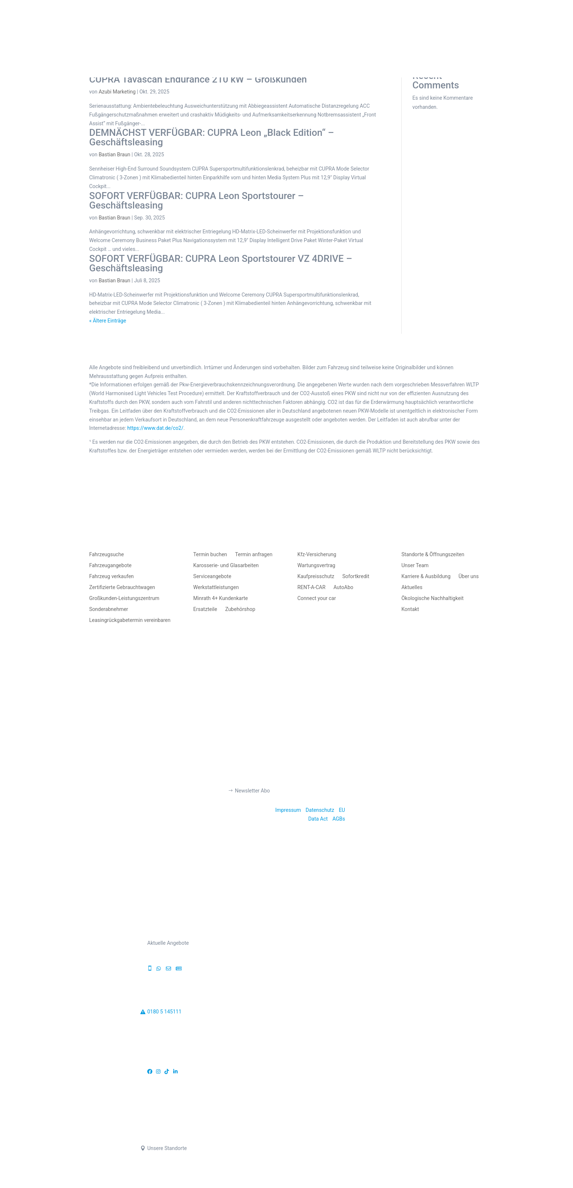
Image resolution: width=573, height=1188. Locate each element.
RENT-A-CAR (311, 587)
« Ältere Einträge (107, 321)
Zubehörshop (240, 609)
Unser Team (414, 565)
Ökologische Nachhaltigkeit (432, 598)
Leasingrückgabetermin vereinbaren (129, 620)
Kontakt (410, 609)
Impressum (288, 810)
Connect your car (316, 598)
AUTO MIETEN (317, 34)
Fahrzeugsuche (106, 554)
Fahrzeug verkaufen (111, 576)
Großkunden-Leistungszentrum (124, 598)
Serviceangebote (212, 576)
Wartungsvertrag (316, 565)
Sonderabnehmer (108, 609)
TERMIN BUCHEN (381, 34)
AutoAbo (343, 587)
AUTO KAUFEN (189, 34)
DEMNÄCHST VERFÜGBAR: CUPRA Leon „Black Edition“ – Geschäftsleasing (211, 137)
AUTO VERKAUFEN (253, 34)
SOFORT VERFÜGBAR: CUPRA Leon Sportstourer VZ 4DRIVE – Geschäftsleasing (220, 263)
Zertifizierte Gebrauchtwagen (122, 587)
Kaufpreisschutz (315, 576)
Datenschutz (320, 810)
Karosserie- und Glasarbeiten (226, 565)
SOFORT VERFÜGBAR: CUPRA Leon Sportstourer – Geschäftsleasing (196, 200)
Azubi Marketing (117, 92)
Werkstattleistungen (216, 587)
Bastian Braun (114, 154)
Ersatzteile (205, 609)
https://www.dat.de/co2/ (155, 428)
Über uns (469, 576)
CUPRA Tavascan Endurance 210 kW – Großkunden (198, 79)
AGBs (339, 819)
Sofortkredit (355, 576)
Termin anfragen (253, 554)
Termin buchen (210, 554)
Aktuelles (411, 587)
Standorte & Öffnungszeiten (432, 554)
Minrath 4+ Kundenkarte (220, 598)
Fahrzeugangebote (110, 565)
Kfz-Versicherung (316, 554)
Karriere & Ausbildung (425, 576)
